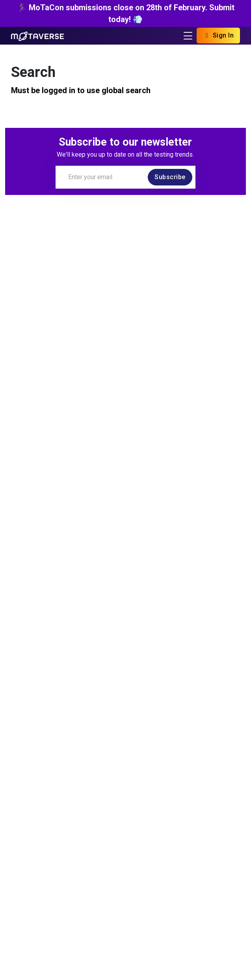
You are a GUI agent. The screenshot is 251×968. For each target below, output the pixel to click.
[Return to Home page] (37, 35)
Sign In (218, 35)
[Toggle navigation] (188, 36)
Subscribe (170, 177)
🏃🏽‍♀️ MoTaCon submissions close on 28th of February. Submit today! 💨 (125, 13)
